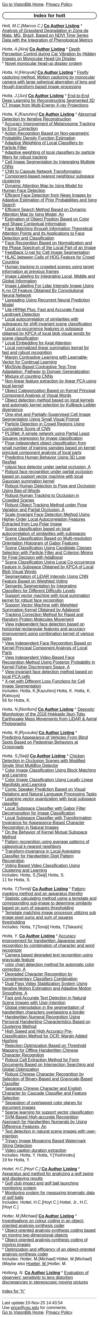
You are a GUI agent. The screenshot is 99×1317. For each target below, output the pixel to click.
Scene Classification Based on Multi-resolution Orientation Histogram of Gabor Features (47, 540)
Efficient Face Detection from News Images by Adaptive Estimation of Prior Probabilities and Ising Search (49, 200)
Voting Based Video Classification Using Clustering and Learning (41, 868)
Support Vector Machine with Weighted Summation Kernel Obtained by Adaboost (41, 607)
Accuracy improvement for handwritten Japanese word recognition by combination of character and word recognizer (48, 943)
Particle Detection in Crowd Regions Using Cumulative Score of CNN (43, 426)
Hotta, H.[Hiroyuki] (19, 72)
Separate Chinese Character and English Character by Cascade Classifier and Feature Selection (44, 1093)
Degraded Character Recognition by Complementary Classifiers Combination (39, 976)
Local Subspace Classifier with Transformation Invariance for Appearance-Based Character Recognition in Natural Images (47, 823)
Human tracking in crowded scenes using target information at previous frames (48, 269)
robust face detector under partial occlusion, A (48, 467)
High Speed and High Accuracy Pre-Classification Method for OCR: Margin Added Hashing (44, 1036)
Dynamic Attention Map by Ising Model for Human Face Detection (42, 188)
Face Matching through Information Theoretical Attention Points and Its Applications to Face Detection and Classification (47, 233)
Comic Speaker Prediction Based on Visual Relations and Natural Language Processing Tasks (49, 791)
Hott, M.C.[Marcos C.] (22, 26)
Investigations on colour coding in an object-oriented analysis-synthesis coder (43, 1223)
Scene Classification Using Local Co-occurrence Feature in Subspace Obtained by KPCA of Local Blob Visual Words (48, 567)
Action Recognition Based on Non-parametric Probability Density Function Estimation (45, 135)
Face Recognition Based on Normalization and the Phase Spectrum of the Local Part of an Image (49, 245)
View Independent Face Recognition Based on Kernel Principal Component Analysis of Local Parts (47, 648)
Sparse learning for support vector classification (49, 1112)
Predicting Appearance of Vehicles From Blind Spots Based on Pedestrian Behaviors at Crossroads (45, 742)
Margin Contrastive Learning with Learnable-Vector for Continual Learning (45, 359)
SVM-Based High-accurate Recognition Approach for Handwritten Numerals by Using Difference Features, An (44, 1122)
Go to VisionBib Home (23, 4)
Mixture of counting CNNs (29, 376)
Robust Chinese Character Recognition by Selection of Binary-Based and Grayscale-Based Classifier (47, 1079)
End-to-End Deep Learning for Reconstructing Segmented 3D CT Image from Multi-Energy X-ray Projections (48, 100)
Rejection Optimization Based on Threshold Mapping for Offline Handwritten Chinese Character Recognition (44, 1050)
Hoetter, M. (36, 1263)
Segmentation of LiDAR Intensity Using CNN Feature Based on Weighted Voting (45, 578)
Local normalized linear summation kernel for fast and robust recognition (45, 350)
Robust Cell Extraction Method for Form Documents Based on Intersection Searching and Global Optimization (48, 1065)
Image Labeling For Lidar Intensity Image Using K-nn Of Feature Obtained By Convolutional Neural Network (48, 291)
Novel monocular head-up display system (43, 63)
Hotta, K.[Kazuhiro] (19, 114)
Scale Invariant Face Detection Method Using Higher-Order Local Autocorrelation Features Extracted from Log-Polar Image (46, 519)
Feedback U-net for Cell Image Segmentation (47, 252)
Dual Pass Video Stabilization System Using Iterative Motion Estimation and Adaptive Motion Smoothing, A (46, 988)
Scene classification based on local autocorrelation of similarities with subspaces (44, 531)
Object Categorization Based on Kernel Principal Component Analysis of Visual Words (48, 393)
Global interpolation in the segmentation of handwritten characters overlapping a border (43, 1009)
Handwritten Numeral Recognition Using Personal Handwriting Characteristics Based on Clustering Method (46, 1022)
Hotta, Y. (10, 936)
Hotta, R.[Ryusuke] (19, 732)
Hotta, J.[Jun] (14, 95)
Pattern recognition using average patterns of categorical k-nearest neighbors (45, 844)
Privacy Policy (59, 4)
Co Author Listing (61, 26)
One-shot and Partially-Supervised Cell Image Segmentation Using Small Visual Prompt (46, 416)
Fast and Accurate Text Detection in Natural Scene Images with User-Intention (44, 1000)
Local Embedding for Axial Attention (38, 343)
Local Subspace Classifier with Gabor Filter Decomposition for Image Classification (44, 810)
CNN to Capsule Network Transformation (43, 171)
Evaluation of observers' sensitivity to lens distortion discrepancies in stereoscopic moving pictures (45, 1277)
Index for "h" (13, 1291)
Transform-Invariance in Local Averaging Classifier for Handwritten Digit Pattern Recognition (41, 856)
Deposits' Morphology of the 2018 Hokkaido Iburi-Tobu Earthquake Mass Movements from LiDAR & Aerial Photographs (49, 716)
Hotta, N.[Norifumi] (19, 709)
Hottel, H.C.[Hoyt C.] (21, 1169)
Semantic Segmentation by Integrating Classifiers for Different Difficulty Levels (39, 588)
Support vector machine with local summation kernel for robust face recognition (46, 598)
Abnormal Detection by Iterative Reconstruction (49, 116)
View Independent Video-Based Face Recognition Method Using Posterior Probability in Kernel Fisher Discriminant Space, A (48, 662)
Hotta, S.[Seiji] (15, 756)
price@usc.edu (25, 1307)
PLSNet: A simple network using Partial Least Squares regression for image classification (45, 436)
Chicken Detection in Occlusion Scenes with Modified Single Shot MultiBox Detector (43, 761)
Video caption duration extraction (36, 1150)
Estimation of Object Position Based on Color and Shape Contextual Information (45, 221)
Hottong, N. (12, 1272)
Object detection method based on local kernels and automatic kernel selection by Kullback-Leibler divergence (49, 405)
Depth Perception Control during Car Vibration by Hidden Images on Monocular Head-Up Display (49, 54)
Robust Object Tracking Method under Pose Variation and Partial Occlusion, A (44, 507)
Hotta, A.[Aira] (15, 49)
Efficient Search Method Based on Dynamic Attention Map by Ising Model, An (44, 212)
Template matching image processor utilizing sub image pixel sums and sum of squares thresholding (49, 917)
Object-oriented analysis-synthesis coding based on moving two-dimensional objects (49, 1232)
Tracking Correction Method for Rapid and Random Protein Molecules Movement (42, 617)
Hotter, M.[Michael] (19, 1216)
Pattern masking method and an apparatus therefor (44, 891)
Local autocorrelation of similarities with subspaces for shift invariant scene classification (47, 321)
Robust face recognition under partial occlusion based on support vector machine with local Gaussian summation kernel (47, 476)
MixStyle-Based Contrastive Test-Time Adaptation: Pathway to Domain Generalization (46, 369)
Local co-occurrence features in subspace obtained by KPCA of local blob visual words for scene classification (46, 333)
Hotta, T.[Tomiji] (16, 889)
